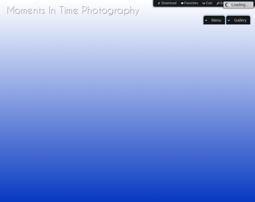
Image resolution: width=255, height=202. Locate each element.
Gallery (240, 20)
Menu (216, 20)
